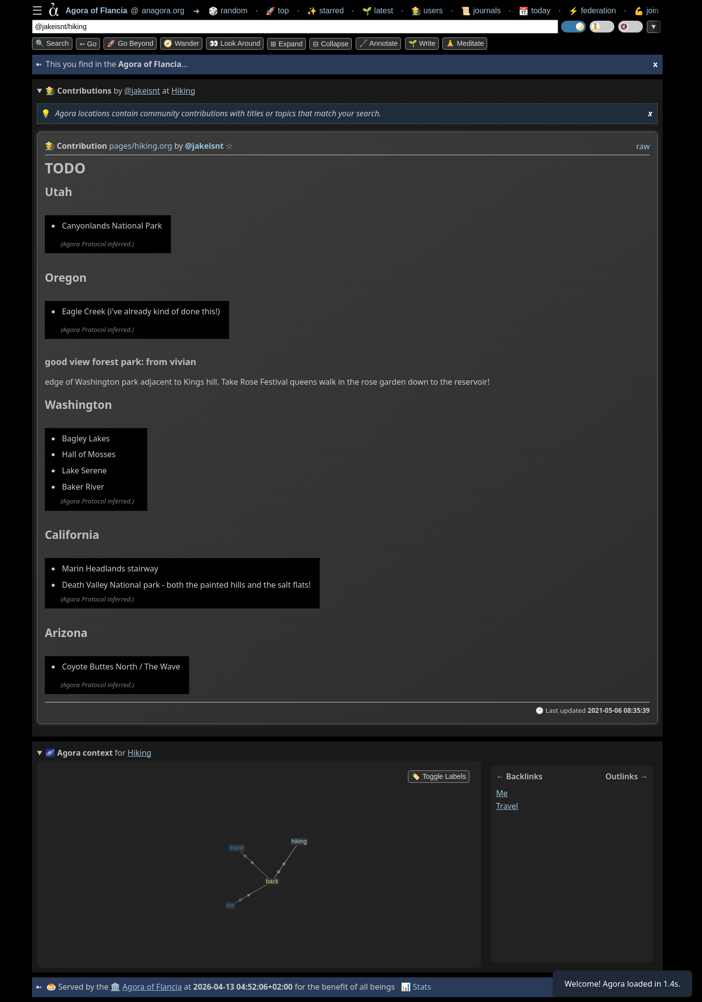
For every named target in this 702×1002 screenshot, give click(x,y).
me (502, 793)
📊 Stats (416, 986)
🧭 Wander (181, 43)
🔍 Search (52, 43)
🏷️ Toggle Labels (438, 776)
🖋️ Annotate (378, 43)
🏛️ (115, 986)
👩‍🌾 (50, 145)
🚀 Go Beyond (130, 43)
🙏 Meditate (465, 43)
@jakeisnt (142, 90)
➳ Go (88, 44)
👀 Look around (234, 43)
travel (507, 806)
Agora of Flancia (152, 986)
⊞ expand (286, 44)
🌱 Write (421, 43)
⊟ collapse (330, 44)
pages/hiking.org (140, 145)
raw (643, 146)
